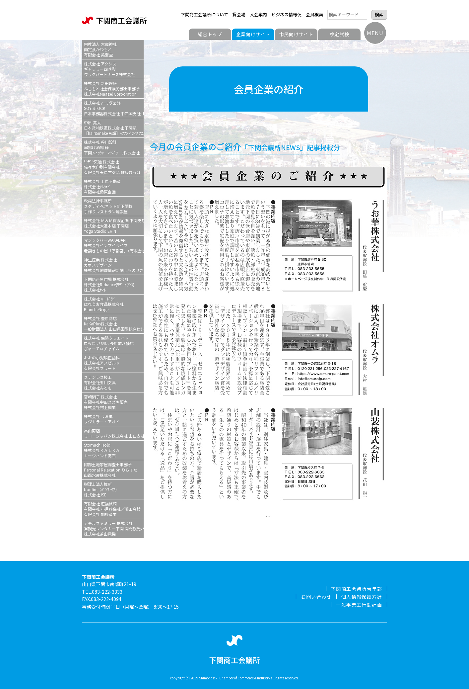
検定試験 (339, 34)
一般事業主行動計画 (359, 604)
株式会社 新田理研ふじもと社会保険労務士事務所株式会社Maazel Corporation (112, 88)
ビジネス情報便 (286, 14)
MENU (375, 33)
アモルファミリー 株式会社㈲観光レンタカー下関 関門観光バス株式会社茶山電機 (114, 528)
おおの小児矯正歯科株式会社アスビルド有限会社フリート (102, 363)
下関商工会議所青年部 (356, 588)
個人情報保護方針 (361, 596)
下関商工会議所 (114, 20)
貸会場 (239, 14)
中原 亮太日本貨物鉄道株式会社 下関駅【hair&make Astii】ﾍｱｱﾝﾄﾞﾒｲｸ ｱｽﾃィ (114, 128)
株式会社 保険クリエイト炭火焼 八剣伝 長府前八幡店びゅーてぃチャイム (109, 343)
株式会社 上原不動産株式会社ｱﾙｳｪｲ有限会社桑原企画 (102, 186)
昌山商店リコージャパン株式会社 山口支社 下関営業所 (114, 433)
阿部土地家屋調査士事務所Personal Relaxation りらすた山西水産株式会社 (110, 470)
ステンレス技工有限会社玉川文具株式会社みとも (100, 382)
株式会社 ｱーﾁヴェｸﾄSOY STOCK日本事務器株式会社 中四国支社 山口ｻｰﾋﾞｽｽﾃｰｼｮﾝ (114, 108)
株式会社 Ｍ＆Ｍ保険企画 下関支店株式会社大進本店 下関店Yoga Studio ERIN (114, 225)
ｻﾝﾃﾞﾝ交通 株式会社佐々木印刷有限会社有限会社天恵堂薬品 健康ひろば (112, 167)
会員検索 (314, 14)
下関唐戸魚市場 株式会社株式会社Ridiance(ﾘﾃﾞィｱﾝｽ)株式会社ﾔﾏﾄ (109, 284)
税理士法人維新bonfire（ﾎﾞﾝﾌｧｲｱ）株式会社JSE (101, 489)
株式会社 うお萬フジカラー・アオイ (102, 418)
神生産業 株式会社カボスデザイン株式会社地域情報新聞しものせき (114, 265)
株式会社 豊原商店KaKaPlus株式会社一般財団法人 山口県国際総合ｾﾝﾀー (114, 323)
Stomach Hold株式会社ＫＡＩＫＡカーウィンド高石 (102, 450)
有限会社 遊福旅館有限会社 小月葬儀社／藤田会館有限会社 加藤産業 (112, 509)
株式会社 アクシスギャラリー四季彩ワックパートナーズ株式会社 (109, 69)
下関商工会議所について (204, 14)
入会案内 (258, 14)
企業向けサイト (253, 34)
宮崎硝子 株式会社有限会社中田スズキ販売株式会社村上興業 (106, 402)
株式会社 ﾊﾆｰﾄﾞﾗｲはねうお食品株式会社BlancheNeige (104, 304)
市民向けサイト (296, 34)
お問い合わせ (316, 596)
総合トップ (210, 34)
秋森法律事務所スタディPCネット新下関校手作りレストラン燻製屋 (108, 206)
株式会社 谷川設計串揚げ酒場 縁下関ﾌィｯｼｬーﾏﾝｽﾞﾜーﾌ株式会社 (112, 147)
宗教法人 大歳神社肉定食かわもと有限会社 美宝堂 (100, 49)
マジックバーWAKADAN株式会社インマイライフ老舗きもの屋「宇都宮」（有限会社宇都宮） (114, 245)
